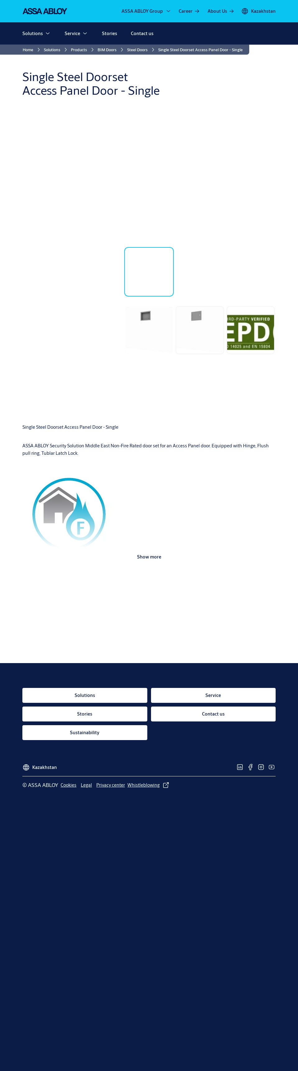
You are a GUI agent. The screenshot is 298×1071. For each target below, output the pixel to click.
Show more (149, 557)
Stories (109, 33)
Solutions (32, 33)
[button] (47, 33)
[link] (189, 11)
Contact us (142, 33)
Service (72, 33)
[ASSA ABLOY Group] (146, 11)
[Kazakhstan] (258, 11)
